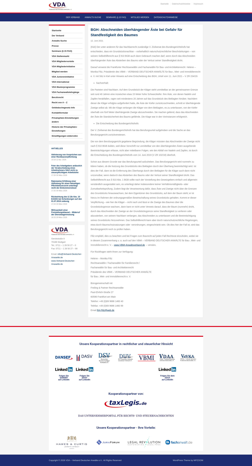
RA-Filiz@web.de (105, 310)
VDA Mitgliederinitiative (63, 66)
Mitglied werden (140, 17)
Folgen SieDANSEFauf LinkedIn (64, 378)
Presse (55, 46)
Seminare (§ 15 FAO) (116, 17)
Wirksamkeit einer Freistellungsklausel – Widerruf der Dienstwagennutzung (65, 212)
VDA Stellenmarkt (60, 56)
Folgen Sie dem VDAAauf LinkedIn (167, 378)
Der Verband (73, 17)
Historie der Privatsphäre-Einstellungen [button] (64, 129)
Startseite (165, 4)
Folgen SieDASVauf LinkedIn (84, 378)
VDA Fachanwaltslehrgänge (65, 92)
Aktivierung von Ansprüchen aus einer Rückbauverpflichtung (66, 156)
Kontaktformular (60, 113)
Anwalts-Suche (93, 17)
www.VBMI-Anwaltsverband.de (129, 245)
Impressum (198, 4)
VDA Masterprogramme (63, 87)
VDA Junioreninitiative (63, 77)
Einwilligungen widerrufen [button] (65, 136)
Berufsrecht (57, 97)
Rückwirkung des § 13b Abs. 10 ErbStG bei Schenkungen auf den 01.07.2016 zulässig (66, 199)
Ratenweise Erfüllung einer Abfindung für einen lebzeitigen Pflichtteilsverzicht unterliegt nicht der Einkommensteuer (65, 184)
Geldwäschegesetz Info (63, 107)
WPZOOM (198, 460)
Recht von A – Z (59, 102)
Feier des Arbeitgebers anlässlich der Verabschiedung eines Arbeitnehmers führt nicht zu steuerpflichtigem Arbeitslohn (66, 169)
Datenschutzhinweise (181, 4)
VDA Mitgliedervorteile (63, 61)
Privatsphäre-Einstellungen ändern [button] (65, 120)
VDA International (60, 82)
